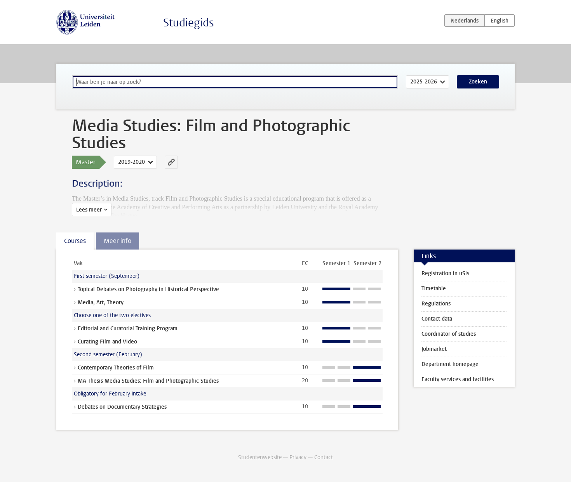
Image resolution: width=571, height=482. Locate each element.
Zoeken (478, 81)
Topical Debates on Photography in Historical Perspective (148, 289)
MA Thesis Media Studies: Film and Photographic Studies (148, 381)
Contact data (436, 318)
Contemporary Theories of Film (116, 367)
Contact (323, 457)
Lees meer (89, 209)
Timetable (433, 288)
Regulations (436, 303)
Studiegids (188, 23)
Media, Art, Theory (101, 302)
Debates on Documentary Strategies (122, 407)
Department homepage (450, 364)
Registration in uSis (445, 273)
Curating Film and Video (107, 341)
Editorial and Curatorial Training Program (128, 328)
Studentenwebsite (260, 457)
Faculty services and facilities (457, 379)
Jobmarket (434, 349)
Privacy (297, 457)
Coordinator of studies (448, 334)
